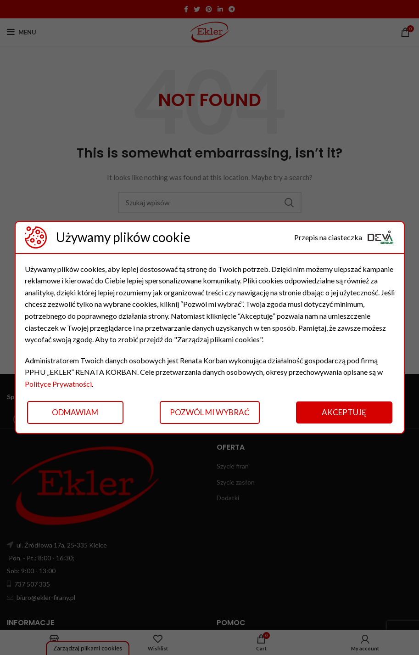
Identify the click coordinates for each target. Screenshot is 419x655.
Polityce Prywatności (58, 383)
